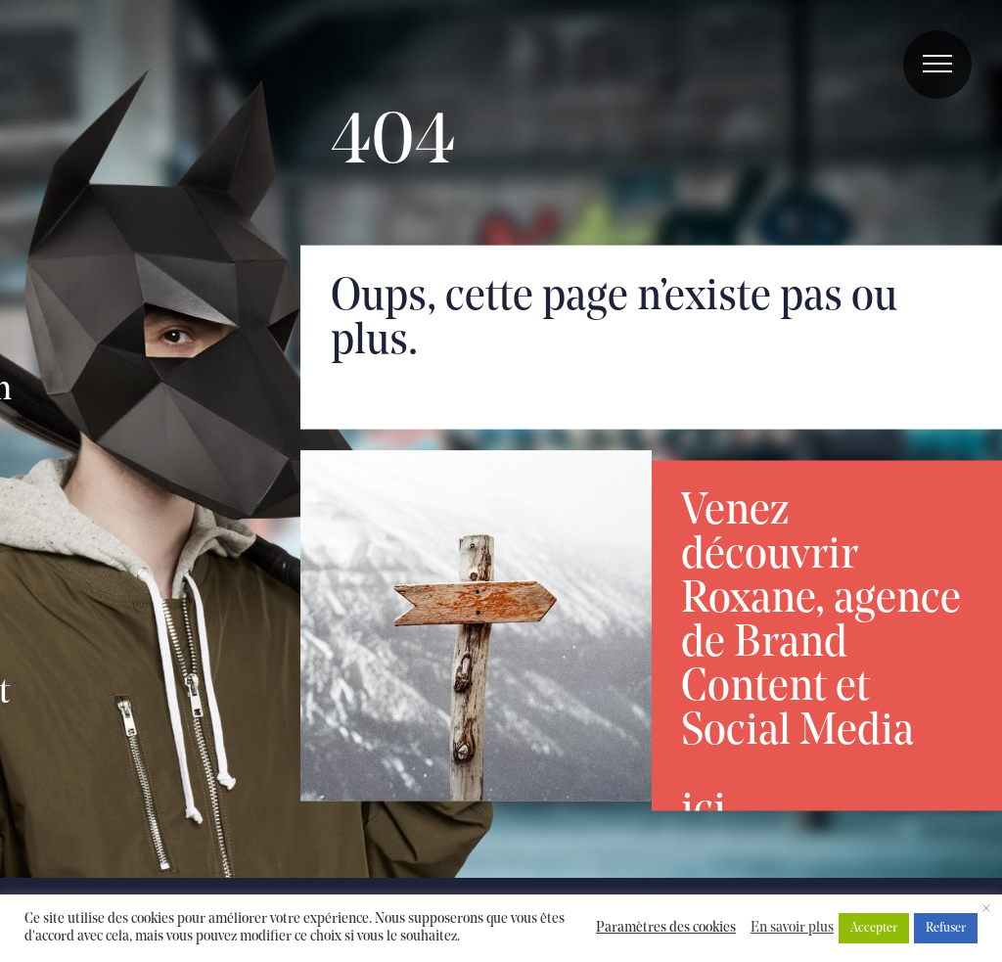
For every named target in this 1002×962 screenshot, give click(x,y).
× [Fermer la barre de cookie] (986, 910)
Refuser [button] (946, 928)
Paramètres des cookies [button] (666, 928)
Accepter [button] (873, 928)
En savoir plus (792, 928)
